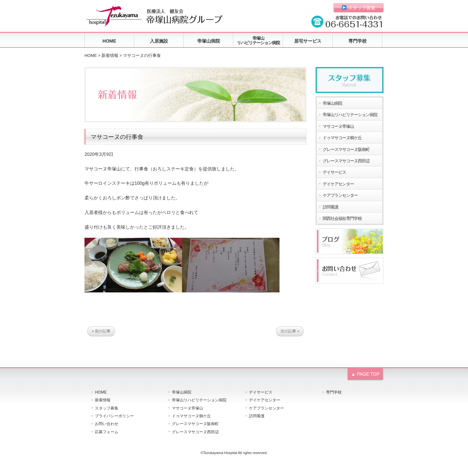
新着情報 (109, 55)
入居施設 (159, 41)
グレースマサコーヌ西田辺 (346, 161)
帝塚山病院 (208, 41)
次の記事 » (289, 331)
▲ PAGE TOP (365, 374)
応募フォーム (106, 432)
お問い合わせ (106, 424)
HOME (109, 41)
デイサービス (334, 172)
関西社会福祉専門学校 (342, 218)
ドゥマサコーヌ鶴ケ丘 (342, 138)
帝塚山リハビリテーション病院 (258, 40)
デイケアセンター (338, 184)
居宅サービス (307, 41)
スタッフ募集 (358, 7)
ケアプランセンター (340, 195)
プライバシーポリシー (114, 416)
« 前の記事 (101, 331)
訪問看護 (330, 207)
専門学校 (357, 41)
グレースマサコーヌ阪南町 (346, 149)
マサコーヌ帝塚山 (338, 126)
